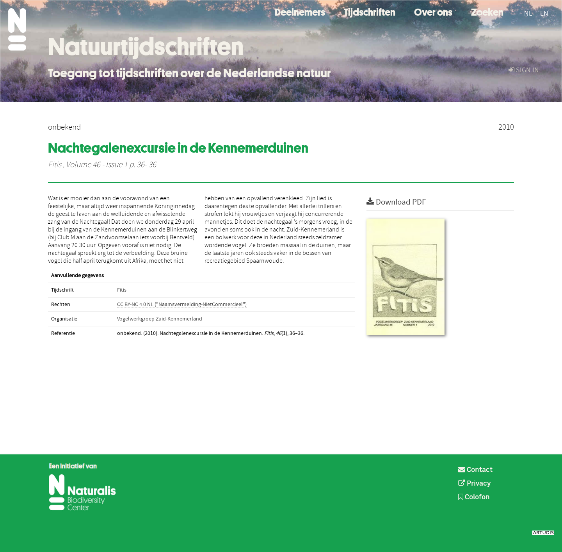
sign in (524, 70)
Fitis (54, 164)
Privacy (474, 483)
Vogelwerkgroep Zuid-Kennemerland (159, 319)
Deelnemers (300, 11)
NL (528, 13)
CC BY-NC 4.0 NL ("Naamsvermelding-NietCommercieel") (182, 304)
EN (544, 13)
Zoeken (487, 11)
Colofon (474, 497)
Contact (475, 470)
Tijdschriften (369, 11)
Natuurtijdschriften (146, 46)
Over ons (433, 11)
